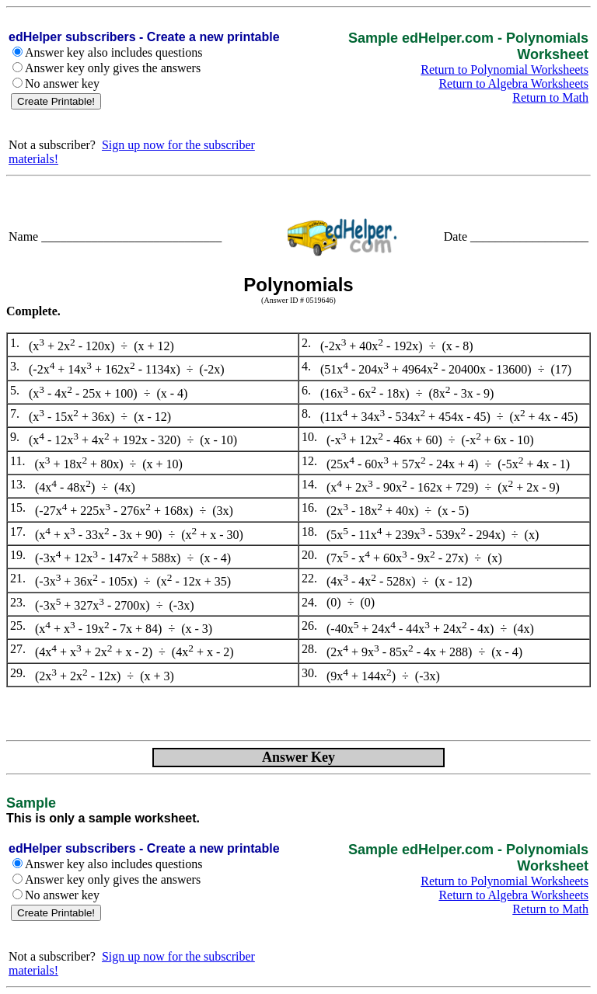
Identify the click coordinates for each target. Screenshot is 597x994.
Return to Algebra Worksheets (513, 83)
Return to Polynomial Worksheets (504, 69)
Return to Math (550, 97)
